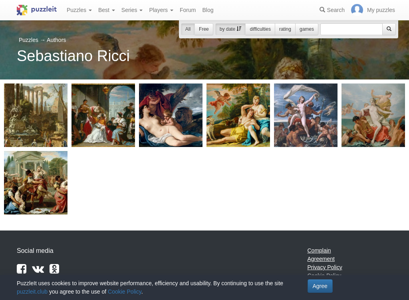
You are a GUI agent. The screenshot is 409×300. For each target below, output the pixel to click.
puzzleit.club (32, 291)
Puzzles (79, 10)
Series (132, 10)
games (307, 29)
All (188, 29)
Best (106, 10)
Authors (56, 40)
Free (204, 29)
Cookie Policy (124, 291)
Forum (188, 10)
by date (231, 29)
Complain (319, 250)
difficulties (260, 29)
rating (285, 29)
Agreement (321, 259)
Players (161, 10)
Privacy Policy (325, 267)
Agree (320, 286)
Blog (207, 10)
